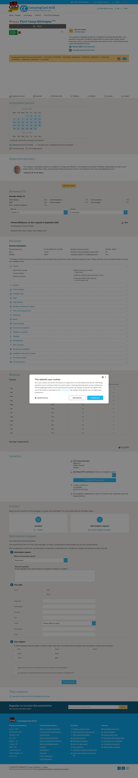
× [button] (105, 377)
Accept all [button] (95, 398)
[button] (41, 398)
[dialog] (69, 389)
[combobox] (103, 377)
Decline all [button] (77, 398)
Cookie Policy (65, 390)
